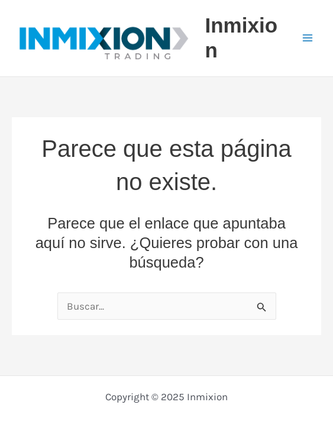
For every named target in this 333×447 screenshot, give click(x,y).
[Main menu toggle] (308, 38)
